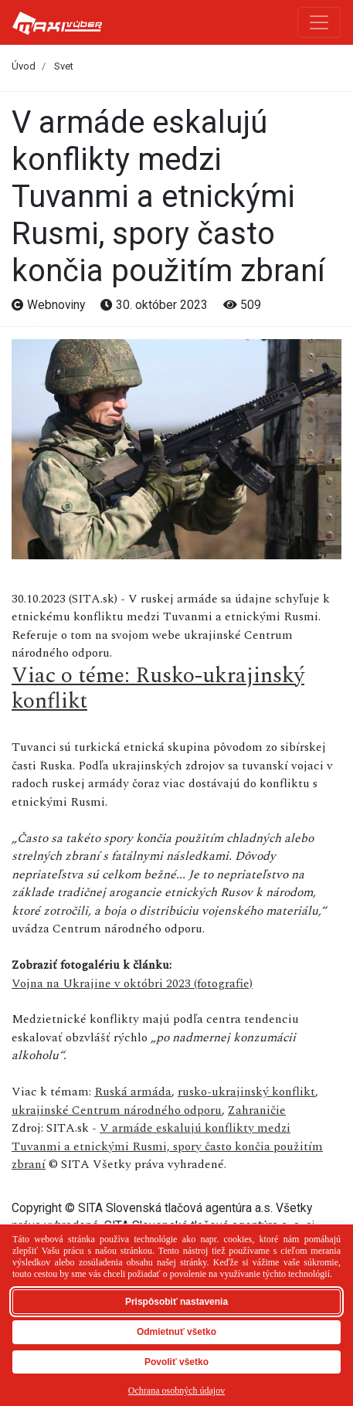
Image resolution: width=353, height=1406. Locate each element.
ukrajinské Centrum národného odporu (117, 1110)
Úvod (24, 66)
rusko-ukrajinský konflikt (246, 1091)
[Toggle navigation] (319, 22)
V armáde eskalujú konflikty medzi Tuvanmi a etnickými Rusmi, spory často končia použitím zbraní (167, 1146)
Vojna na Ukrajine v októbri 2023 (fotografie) (132, 983)
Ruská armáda (132, 1091)
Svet (63, 66)
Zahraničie (257, 1110)
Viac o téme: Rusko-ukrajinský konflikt (158, 688)
